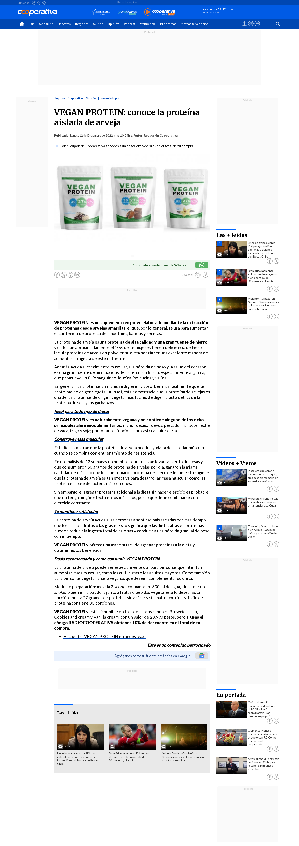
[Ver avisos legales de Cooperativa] (244, 27)
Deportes (64, 24)
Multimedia (148, 24)
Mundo (98, 24)
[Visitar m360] (251, 27)
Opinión (113, 24)
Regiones (81, 24)
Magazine (46, 24)
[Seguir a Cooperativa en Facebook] (34, 2)
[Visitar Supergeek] (257, 27)
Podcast (129, 24)
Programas (168, 24)
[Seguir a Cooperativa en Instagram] (44, 2)
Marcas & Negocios (194, 24)
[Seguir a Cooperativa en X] (39, 2)
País (31, 24)
